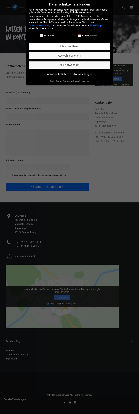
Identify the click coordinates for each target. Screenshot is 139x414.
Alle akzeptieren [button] (69, 44)
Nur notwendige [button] (69, 63)
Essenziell (47, 34)
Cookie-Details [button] (55, 79)
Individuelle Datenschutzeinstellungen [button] (69, 72)
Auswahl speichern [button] (69, 53)
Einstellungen (96, 23)
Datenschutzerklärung (39, 23)
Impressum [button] (84, 79)
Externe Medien (87, 34)
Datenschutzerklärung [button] (71, 79)
